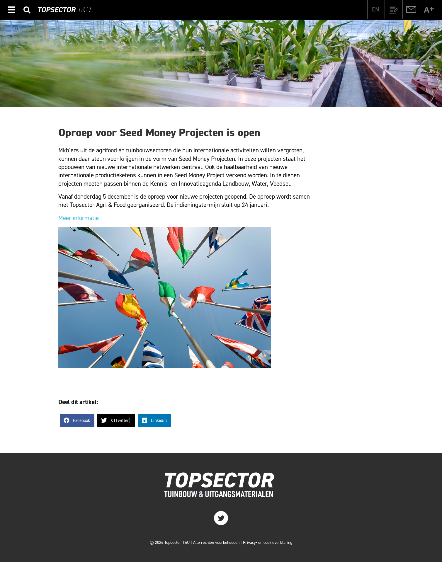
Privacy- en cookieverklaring (267, 542)
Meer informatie (78, 218)
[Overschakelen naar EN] (375, 9)
